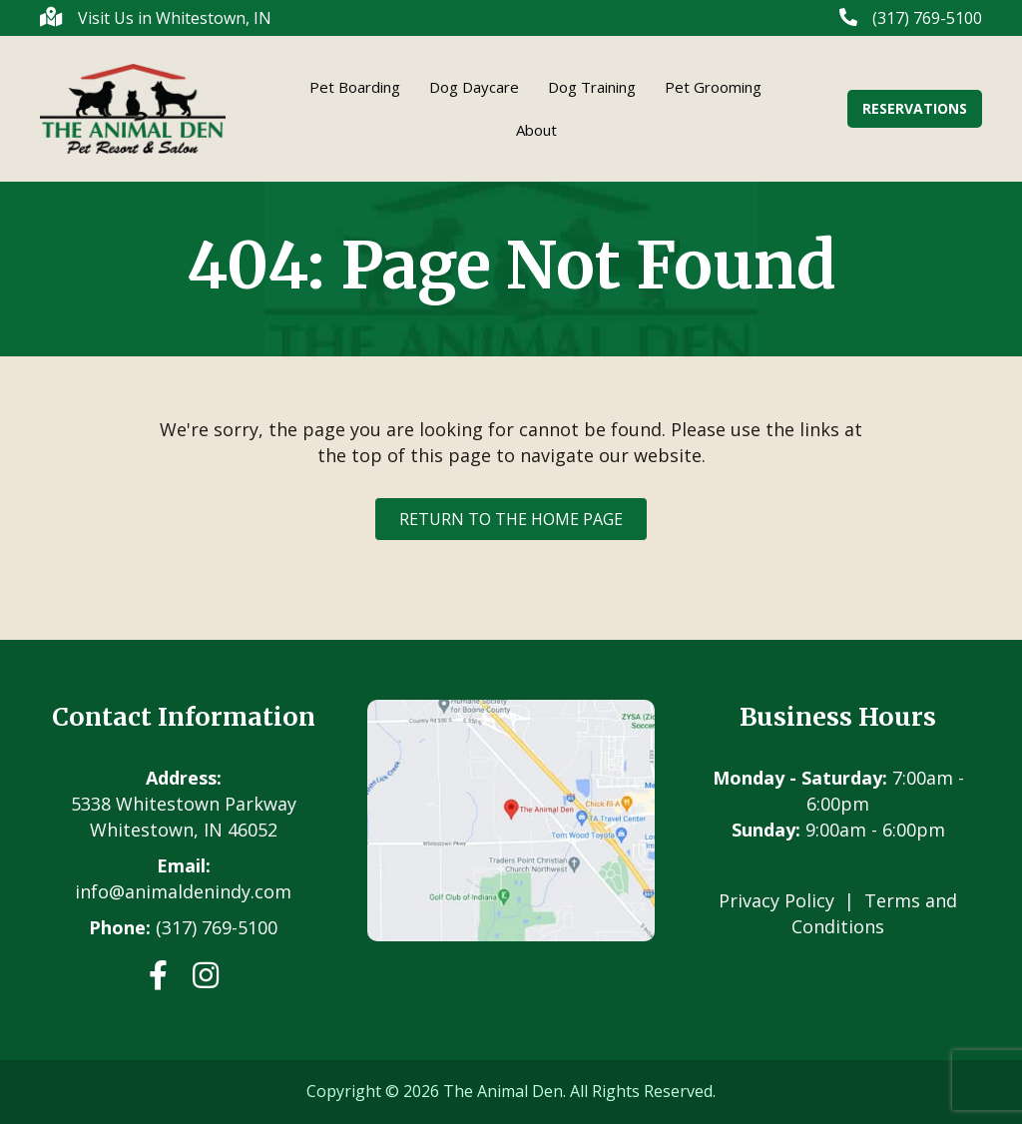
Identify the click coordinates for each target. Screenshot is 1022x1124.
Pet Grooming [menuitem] (713, 87)
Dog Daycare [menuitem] (474, 87)
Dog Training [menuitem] (592, 87)
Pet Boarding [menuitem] (354, 87)
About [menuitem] (536, 130)
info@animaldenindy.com (183, 891)
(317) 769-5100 (216, 927)
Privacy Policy (776, 900)
